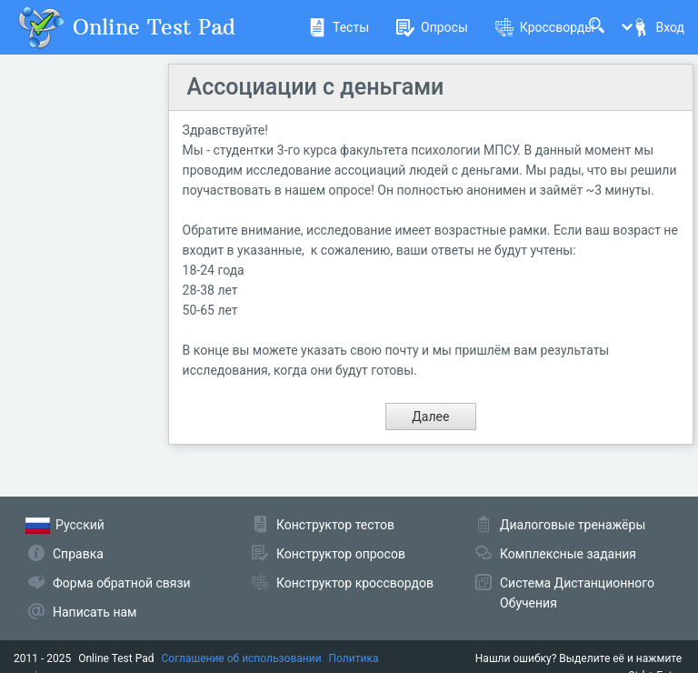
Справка (78, 554)
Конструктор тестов (335, 524)
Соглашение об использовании (242, 658)
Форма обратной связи (122, 583)
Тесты (338, 27)
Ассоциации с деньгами (315, 87)
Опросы (432, 27)
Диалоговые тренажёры (572, 524)
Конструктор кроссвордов (355, 583)
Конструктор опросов (340, 554)
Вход (658, 27)
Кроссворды (544, 27)
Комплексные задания (568, 554)
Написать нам (94, 612)
